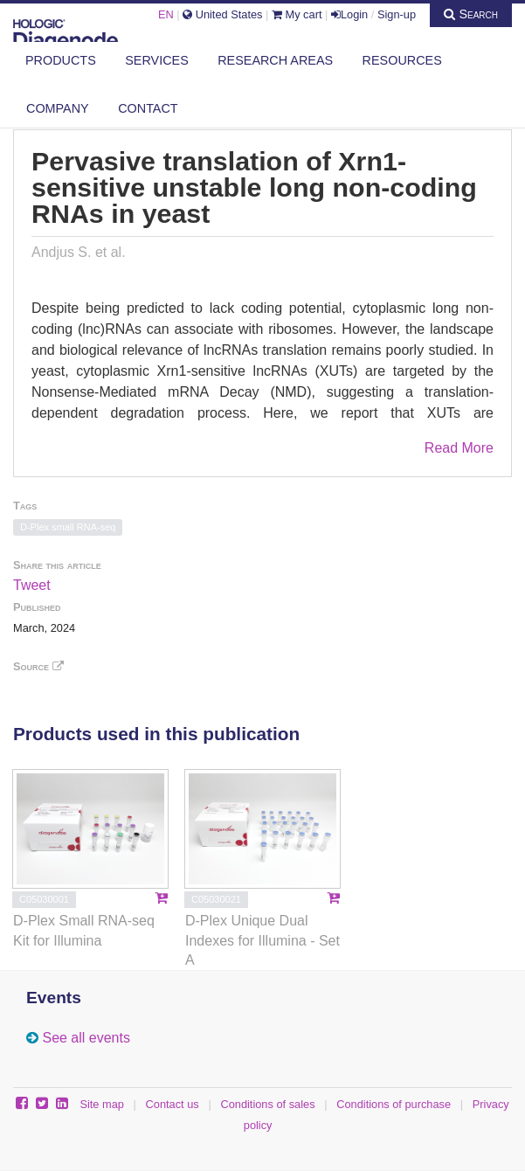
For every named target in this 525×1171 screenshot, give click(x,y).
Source (38, 666)
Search (471, 14)
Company (57, 108)
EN (166, 14)
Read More (459, 447)
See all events (86, 1037)
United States (222, 14)
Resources (402, 60)
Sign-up (396, 14)
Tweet (32, 585)
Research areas (275, 60)
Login (349, 14)
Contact (147, 108)
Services (157, 60)
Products (60, 60)
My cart (297, 14)
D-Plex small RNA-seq (67, 527)
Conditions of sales (267, 1104)
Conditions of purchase (393, 1104)
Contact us (172, 1104)
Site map (101, 1104)
